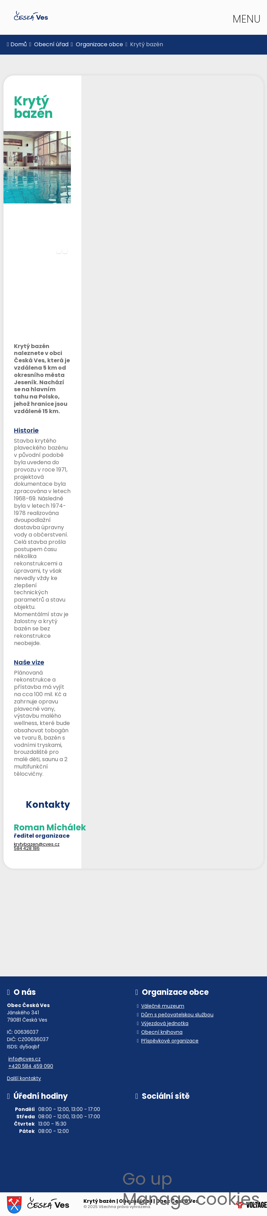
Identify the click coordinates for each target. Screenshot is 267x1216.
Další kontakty (24, 1078)
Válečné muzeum (162, 1006)
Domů (31, 15)
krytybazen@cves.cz (36, 844)
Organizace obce (99, 45)
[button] (245, 20)
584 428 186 (27, 848)
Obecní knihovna (162, 1032)
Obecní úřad (51, 45)
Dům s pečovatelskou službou (177, 1015)
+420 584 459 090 (30, 1066)
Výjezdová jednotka (164, 1023)
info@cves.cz (24, 1059)
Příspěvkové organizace (170, 1041)
